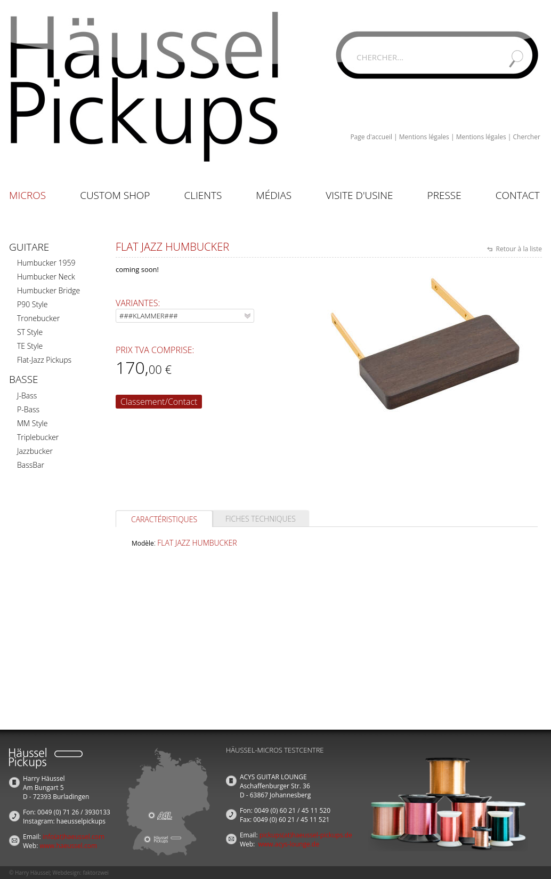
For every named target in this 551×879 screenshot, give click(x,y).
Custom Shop (115, 195)
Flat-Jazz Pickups (44, 360)
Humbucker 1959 (46, 263)
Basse (23, 379)
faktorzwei (95, 872)
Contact (518, 195)
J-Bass (27, 395)
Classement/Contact (158, 401)
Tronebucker (38, 318)
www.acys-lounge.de (288, 844)
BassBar (30, 465)
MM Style (32, 423)
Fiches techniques (260, 519)
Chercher (526, 136)
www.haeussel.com (68, 845)
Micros (27, 195)
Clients (203, 195)
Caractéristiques (164, 519)
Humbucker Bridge (48, 290)
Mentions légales (424, 136)
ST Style (30, 332)
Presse (444, 195)
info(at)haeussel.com (73, 836)
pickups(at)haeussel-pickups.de (306, 835)
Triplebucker (38, 437)
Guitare (29, 247)
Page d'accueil (371, 136)
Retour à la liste (518, 248)
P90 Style (32, 304)
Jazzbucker (35, 451)
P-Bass (28, 409)
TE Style (30, 346)
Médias (273, 195)
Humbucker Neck (46, 276)
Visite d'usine (359, 195)
